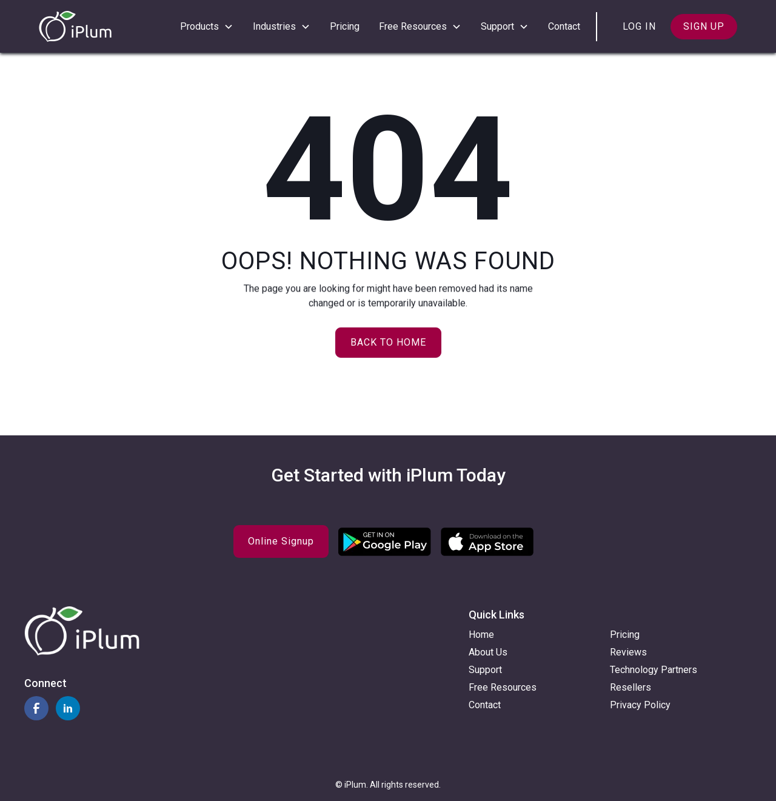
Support (485, 669)
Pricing (345, 26)
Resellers (630, 687)
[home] (75, 26)
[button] (206, 27)
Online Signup (281, 541)
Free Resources (503, 687)
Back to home (388, 342)
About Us (488, 652)
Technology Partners (653, 669)
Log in (639, 26)
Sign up (703, 26)
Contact (564, 26)
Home (481, 634)
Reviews (628, 652)
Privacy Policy (640, 705)
